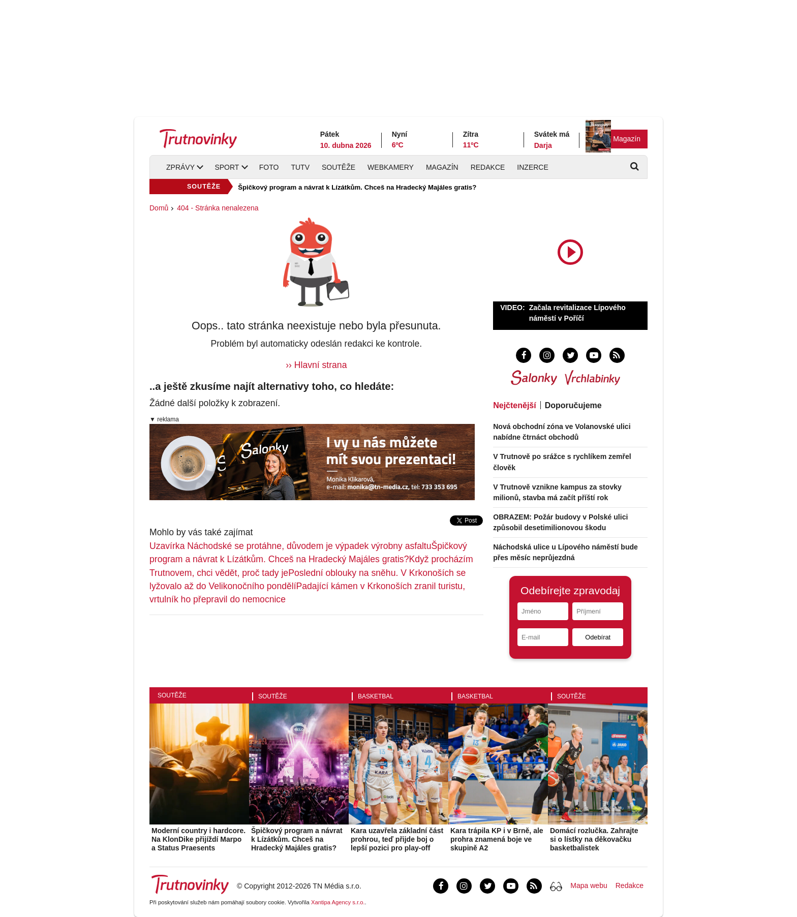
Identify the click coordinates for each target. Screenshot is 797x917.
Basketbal (375, 696)
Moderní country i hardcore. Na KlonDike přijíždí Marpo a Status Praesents (198, 839)
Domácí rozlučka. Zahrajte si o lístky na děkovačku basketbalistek (594, 839)
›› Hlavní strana (316, 365)
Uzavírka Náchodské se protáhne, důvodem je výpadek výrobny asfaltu (290, 546)
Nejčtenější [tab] (514, 405)
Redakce (488, 167)
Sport (226, 167)
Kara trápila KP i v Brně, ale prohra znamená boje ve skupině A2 (496, 839)
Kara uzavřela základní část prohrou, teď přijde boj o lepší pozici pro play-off (397, 839)
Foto (269, 167)
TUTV (300, 167)
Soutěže (338, 167)
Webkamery (390, 167)
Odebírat (597, 637)
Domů (158, 208)
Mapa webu (588, 885)
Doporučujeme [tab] (573, 405)
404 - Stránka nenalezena (217, 208)
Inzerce (532, 167)
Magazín (626, 139)
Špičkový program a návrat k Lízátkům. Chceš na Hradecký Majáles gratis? (357, 187)
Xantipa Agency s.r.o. (338, 902)
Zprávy (180, 167)
